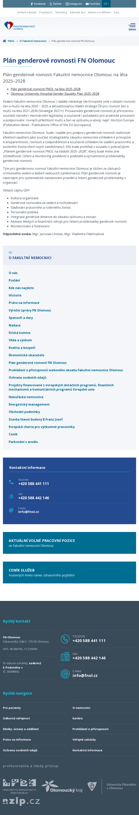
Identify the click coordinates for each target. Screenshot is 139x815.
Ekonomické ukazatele (26, 355)
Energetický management (29, 404)
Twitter (55, 3)
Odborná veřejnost (16, 718)
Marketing (61, 12)
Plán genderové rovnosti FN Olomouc (38, 363)
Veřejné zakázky (26, 12)
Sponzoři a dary (21, 318)
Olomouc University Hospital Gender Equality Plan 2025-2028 (55, 94)
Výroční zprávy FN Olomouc (30, 310)
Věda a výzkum (20, 340)
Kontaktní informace (87, 750)
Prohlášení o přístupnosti (90, 729)
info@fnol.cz (28, 512)
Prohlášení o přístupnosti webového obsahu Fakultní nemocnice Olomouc (66, 370)
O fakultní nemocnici (35, 41)
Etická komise (20, 333)
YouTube (93, 3)
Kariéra (78, 718)
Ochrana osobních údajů (27, 377)
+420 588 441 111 (33, 483)
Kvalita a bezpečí (22, 348)
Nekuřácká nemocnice (26, 397)
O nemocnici (81, 708)
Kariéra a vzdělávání (99, 12)
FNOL (10, 41)
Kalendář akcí (77, 12)
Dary (116, 12)
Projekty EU (45, 12)
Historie (15, 295)
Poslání (14, 280)
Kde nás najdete (21, 288)
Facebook (37, 3)
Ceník (13, 434)
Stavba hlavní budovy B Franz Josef (36, 419)
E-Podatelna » (13, 667)
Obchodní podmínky (24, 412)
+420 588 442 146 (33, 498)
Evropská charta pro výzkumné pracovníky (42, 427)
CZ (105, 3)
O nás (13, 273)
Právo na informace (24, 303)
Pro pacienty (12, 708)
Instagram (74, 3)
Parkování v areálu (23, 442)
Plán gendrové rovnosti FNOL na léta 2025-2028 (45, 89)
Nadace (15, 325)
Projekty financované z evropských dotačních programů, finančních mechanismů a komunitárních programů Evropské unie (61, 387)
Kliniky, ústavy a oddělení (21, 729)
